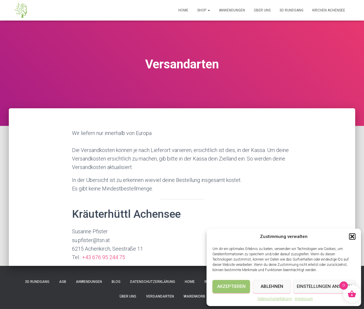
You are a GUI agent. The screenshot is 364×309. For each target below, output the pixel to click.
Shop (203, 10)
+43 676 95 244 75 (103, 257)
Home (183, 10)
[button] (352, 236)
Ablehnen (272, 286)
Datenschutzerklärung (275, 299)
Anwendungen (232, 10)
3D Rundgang (291, 10)
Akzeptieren (231, 286)
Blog (116, 282)
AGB (62, 282)
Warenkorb (194, 296)
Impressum (304, 299)
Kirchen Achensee (328, 10)
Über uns (262, 10)
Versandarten (160, 296)
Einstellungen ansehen (324, 286)
